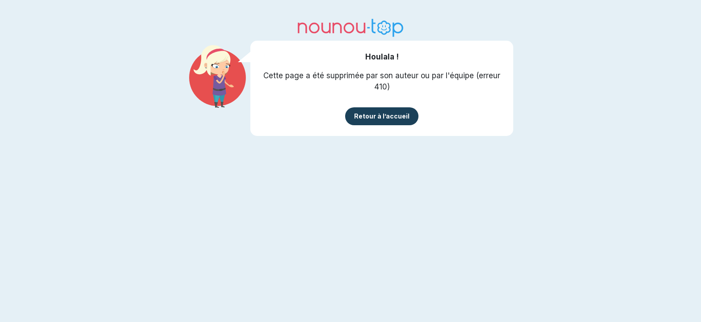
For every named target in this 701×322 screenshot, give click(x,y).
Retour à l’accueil (382, 116)
